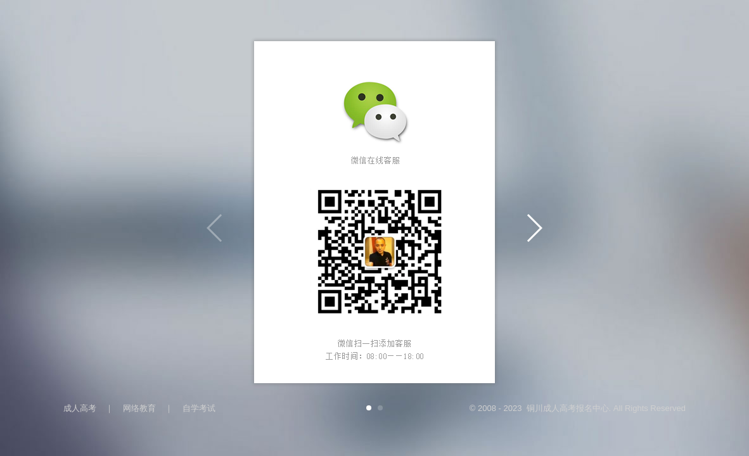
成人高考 (79, 408)
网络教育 (139, 408)
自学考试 (198, 408)
